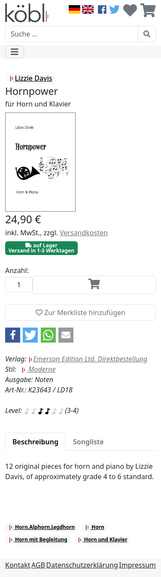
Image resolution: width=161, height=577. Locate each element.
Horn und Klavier (103, 539)
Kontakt (17, 565)
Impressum (137, 565)
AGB (38, 565)
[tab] (35, 442)
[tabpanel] (80, 476)
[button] (12, 335)
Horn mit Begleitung (38, 539)
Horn (94, 527)
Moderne (38, 369)
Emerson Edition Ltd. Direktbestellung (87, 359)
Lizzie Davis (30, 78)
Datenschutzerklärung (82, 565)
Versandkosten (84, 232)
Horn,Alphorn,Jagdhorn (42, 527)
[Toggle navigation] (14, 52)
